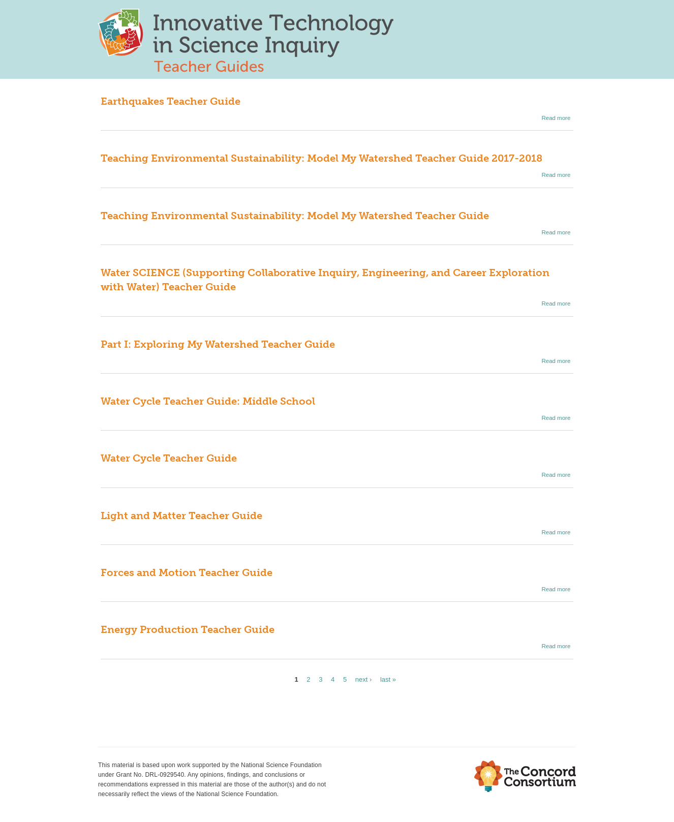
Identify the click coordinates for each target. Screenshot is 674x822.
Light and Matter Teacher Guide (181, 515)
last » (388, 679)
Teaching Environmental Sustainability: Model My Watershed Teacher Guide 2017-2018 (321, 158)
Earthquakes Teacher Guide (170, 101)
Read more (555, 118)
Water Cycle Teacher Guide (169, 458)
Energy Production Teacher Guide (187, 629)
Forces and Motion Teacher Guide (186, 572)
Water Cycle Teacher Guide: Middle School (208, 401)
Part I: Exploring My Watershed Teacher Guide (218, 344)
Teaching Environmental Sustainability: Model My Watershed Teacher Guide (295, 215)
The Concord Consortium (525, 776)
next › (363, 679)
